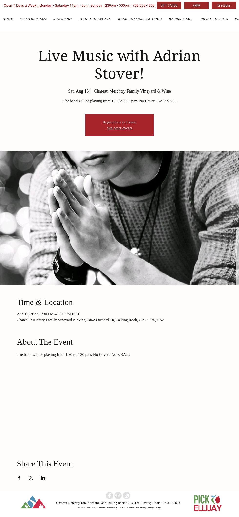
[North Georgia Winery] (118, 495)
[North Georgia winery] (109, 495)
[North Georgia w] (126, 495)
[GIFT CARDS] (169, 5)
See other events (119, 128)
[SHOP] (196, 5)
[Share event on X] (31, 478)
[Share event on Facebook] (19, 478)
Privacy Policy (154, 507)
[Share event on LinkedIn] (43, 478)
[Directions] (224, 5)
